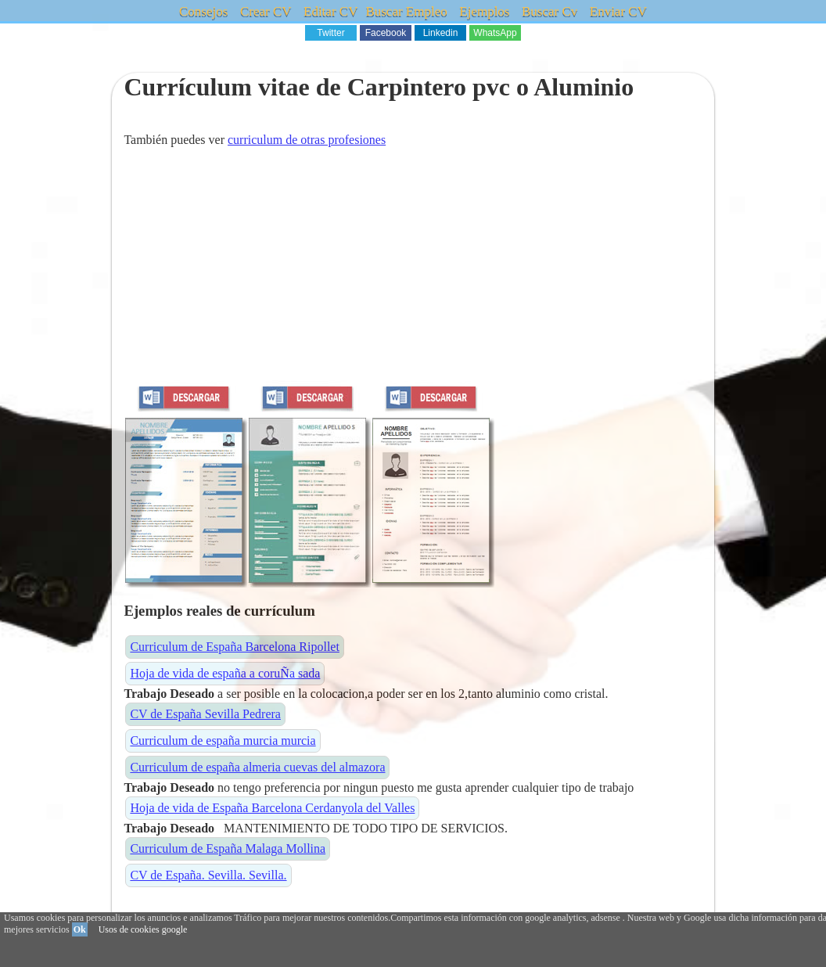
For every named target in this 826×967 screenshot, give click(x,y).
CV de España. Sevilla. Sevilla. (208, 875)
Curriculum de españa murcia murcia (222, 740)
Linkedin (440, 32)
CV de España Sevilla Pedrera (205, 714)
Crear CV (266, 11)
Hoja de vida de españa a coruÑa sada (225, 673)
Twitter (330, 32)
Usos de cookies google (143, 929)
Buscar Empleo (406, 11)
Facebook (386, 32)
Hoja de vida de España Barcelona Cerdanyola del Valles (272, 807)
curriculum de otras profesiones (307, 139)
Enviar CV (618, 11)
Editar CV (330, 11)
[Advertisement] (413, 270)
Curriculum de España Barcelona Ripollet (234, 646)
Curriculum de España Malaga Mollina (227, 848)
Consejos (203, 11)
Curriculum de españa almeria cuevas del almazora (257, 767)
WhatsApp (494, 32)
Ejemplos (484, 11)
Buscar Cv (549, 11)
